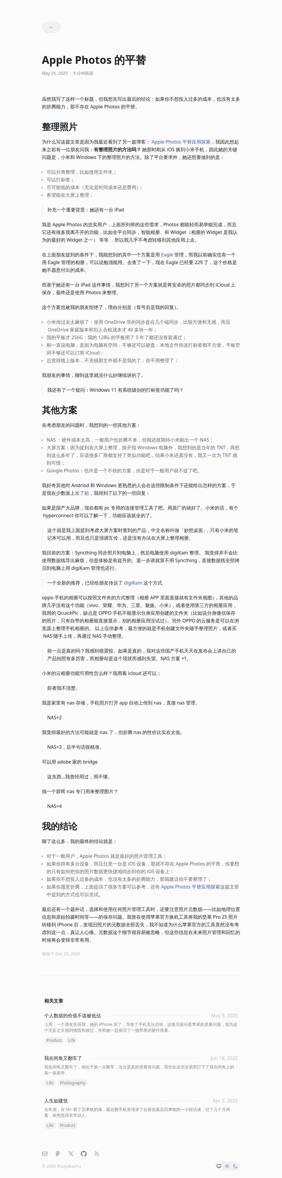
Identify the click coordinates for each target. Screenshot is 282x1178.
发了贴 (82, 493)
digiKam (133, 583)
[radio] (219, 1166)
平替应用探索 (181, 142)
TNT (221, 447)
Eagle (167, 254)
